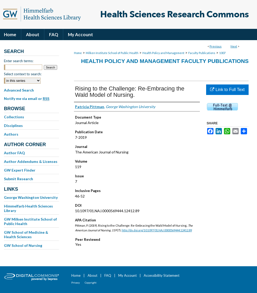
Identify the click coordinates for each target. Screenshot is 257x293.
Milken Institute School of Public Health (112, 53)
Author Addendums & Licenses (30, 161)
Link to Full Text (227, 89)
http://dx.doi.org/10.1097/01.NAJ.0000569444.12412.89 (157, 230)
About (92, 275)
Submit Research (18, 179)
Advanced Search (19, 90)
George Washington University (31, 197)
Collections (14, 117)
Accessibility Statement (161, 275)
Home (78, 53)
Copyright (91, 282)
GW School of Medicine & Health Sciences (26, 234)
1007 (222, 53)
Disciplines (13, 125)
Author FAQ (14, 153)
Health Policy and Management (163, 53)
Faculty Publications (201, 53)
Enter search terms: (18, 61)
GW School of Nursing (23, 245)
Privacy (75, 282)
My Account (127, 275)
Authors (11, 134)
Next (234, 46)
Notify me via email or (26, 98)
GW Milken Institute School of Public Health (30, 221)
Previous (216, 46)
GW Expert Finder (19, 170)
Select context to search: (22, 74)
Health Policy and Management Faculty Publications (165, 61)
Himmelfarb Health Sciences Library (28, 208)
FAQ (107, 275)
